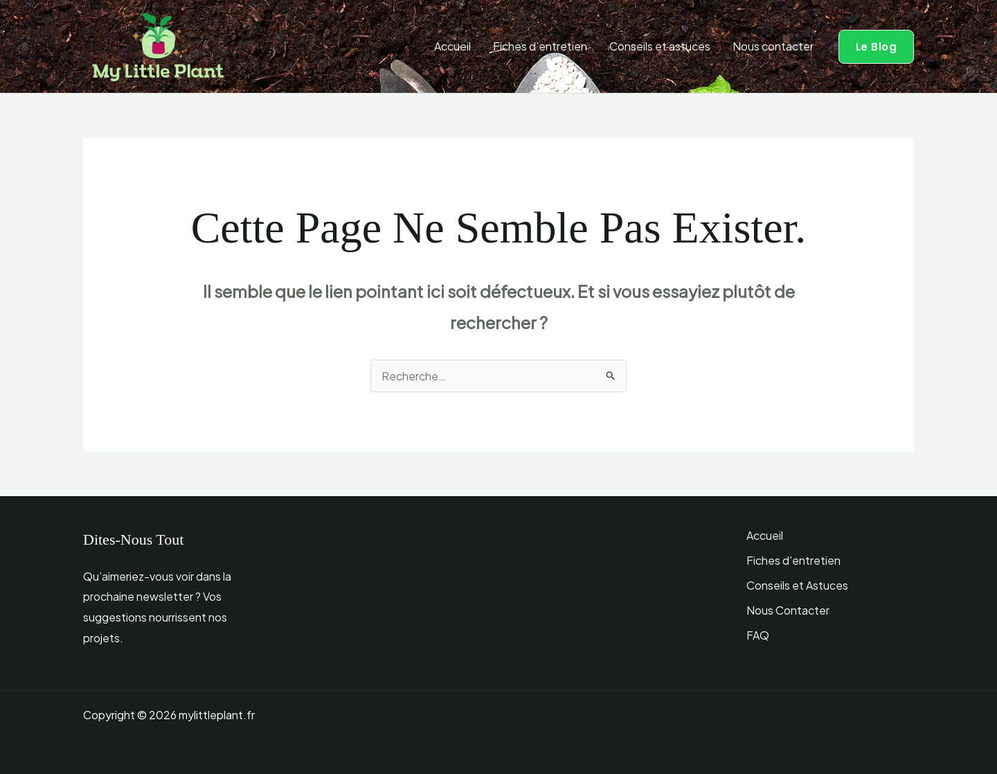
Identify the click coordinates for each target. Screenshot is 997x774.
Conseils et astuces (659, 46)
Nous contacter (773, 46)
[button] (876, 47)
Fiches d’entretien (540, 46)
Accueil (452, 46)
